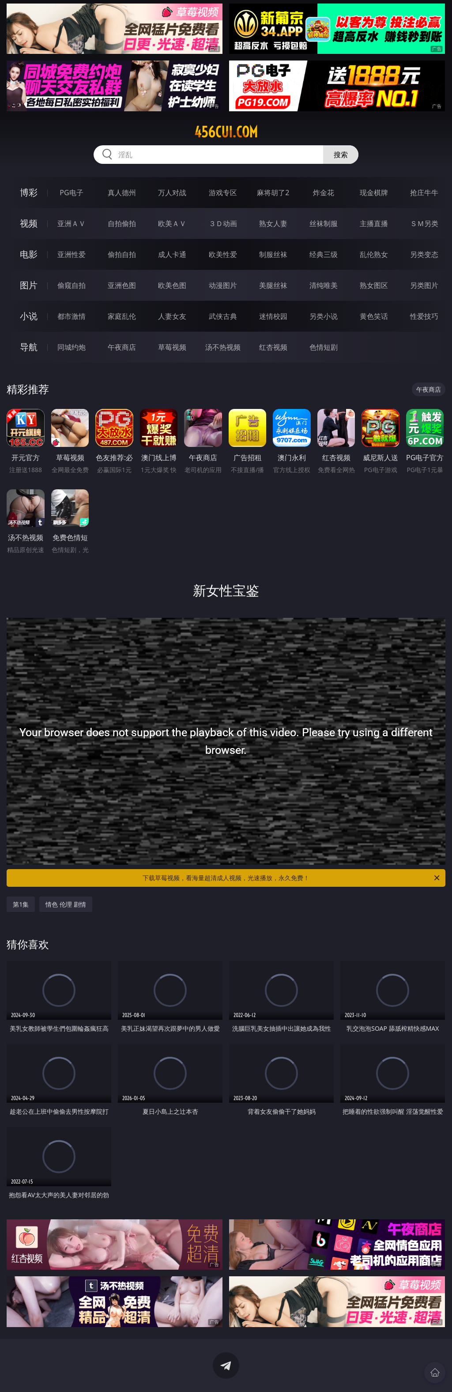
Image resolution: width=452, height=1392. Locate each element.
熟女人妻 (273, 223)
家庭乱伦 (122, 316)
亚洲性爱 (71, 254)
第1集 (21, 904)
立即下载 (287, 1372)
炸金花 (323, 192)
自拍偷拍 (122, 223)
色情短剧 (323, 347)
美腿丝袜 (273, 285)
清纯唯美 (323, 285)
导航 (29, 347)
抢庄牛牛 (424, 192)
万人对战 (172, 192)
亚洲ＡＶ (71, 223)
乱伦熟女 (374, 254)
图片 (29, 285)
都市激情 (71, 316)
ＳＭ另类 (424, 223)
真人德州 (122, 192)
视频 (29, 223)
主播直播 (374, 223)
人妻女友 (172, 316)
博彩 (29, 192)
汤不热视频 (223, 347)
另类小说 (323, 316)
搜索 (341, 154)
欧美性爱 (223, 254)
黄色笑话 (374, 316)
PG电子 (71, 192)
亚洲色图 (122, 285)
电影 (29, 254)
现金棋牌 (374, 192)
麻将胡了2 (273, 192)
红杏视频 (273, 347)
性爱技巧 (424, 316)
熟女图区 (374, 285)
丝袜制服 (323, 223)
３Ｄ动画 (223, 223)
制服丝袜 (273, 254)
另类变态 (424, 254)
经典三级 (323, 254)
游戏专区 (223, 192)
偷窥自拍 (71, 285)
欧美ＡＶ (172, 223)
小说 (29, 316)
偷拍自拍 (122, 254)
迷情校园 (273, 316)
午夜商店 (122, 347)
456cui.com (226, 132)
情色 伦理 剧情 (65, 904)
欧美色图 (172, 285)
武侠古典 (223, 316)
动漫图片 (223, 285)
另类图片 (424, 285)
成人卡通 (172, 254)
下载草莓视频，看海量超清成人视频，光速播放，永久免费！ (292, 878)
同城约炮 (71, 347)
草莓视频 (172, 347)
